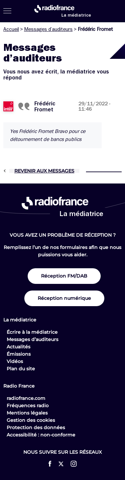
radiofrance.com (26, 398)
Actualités (18, 347)
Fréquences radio (28, 406)
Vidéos (15, 361)
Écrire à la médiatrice (32, 332)
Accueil (11, 29)
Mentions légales (27, 413)
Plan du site (21, 369)
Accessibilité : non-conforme (41, 435)
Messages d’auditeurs (48, 29)
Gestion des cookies (31, 420)
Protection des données (36, 427)
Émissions (19, 354)
